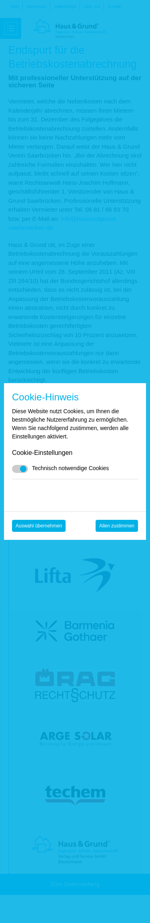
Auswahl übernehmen (39, 526)
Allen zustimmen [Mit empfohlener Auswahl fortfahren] (116, 526)
